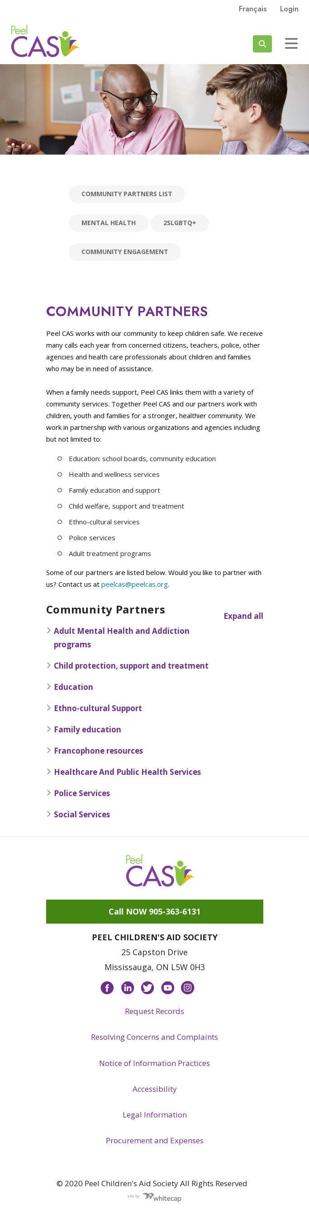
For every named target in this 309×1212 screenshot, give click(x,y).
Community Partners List (126, 193)
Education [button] (69, 687)
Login (289, 8)
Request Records (154, 1011)
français (252, 8)
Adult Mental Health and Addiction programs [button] (118, 638)
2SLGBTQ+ (179, 222)
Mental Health (108, 222)
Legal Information (155, 1114)
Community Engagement (124, 251)
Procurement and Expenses (155, 1140)
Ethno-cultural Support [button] (94, 708)
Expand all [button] (243, 616)
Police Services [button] (78, 793)
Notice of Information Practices (154, 1063)
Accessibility (155, 1089)
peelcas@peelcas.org (134, 584)
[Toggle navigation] (291, 43)
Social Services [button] (78, 814)
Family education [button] (83, 729)
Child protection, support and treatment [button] (127, 665)
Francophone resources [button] (94, 750)
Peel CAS (45, 41)
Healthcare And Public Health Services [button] (123, 772)
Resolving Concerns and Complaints (154, 1037)
